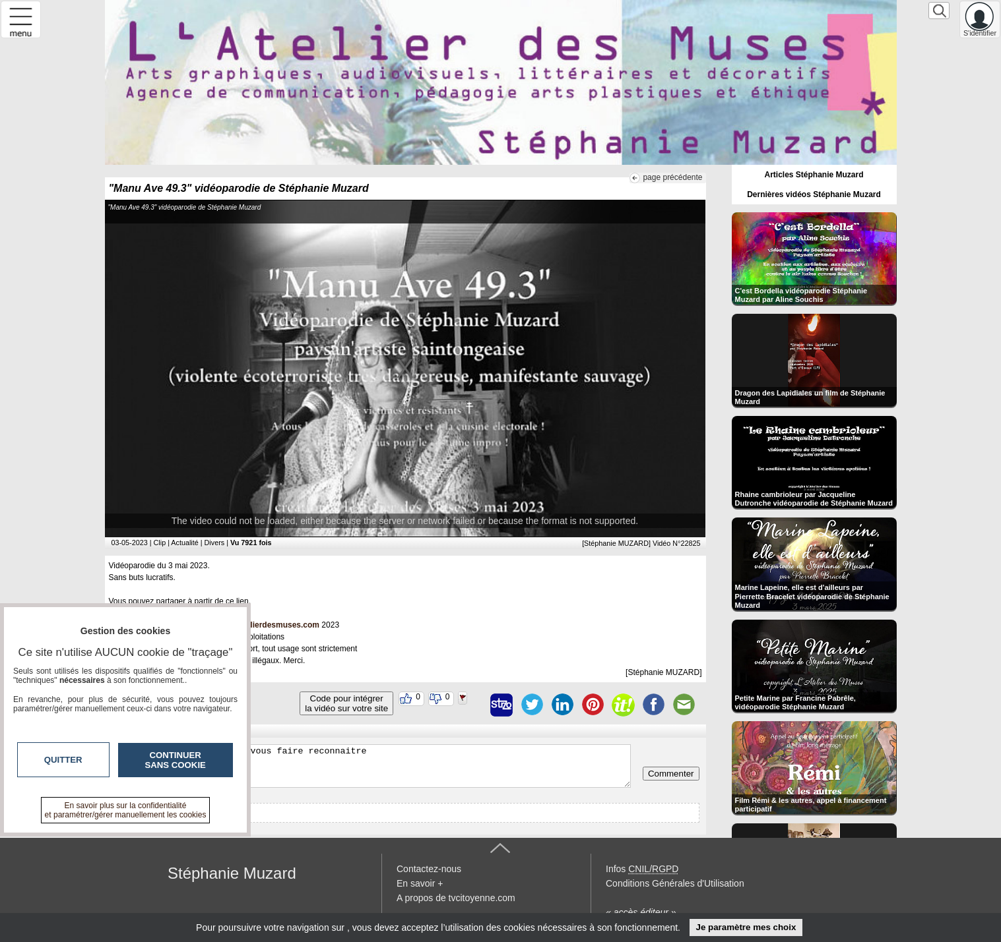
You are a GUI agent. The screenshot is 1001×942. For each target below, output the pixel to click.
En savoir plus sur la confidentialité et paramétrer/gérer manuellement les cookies (126, 810)
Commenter (671, 774)
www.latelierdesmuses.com (267, 625)
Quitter (63, 760)
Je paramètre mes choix (745, 927)
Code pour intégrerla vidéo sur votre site (346, 703)
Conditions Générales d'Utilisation (675, 883)
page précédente (672, 177)
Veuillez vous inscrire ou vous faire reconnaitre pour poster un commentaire (371, 766)
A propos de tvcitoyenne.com (456, 898)
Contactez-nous (429, 869)
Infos (642, 869)
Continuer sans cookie (175, 760)
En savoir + (420, 883)
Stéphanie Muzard (232, 873)
